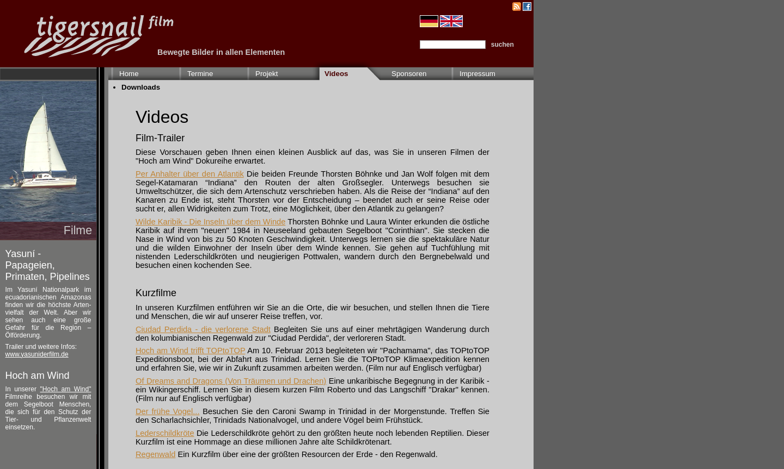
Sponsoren (408, 74)
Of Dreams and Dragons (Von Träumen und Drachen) (231, 381)
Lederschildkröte (165, 433)
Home (129, 74)
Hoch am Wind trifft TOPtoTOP (191, 350)
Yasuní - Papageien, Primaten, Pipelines (47, 265)
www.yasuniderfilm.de (37, 354)
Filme (78, 230)
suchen (502, 44)
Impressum (477, 74)
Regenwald (155, 454)
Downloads (140, 87)
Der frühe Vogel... (167, 411)
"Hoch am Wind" (65, 389)
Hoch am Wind (37, 375)
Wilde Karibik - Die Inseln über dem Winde (210, 221)
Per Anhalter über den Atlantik (190, 174)
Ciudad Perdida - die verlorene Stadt (203, 329)
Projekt (266, 74)
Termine (200, 74)
